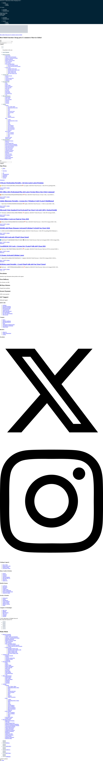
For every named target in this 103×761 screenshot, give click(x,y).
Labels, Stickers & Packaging (10, 56)
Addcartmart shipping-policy (9, 324)
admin (8, 187)
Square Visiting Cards (12, 71)
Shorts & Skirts (11, 112)
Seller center (2, 14)
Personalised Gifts (6, 308)
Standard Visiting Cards (12, 68)
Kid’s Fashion (8, 711)
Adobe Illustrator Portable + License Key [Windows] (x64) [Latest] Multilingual (27, 201)
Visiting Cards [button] (8, 67)
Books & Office (8, 158)
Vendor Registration (7, 333)
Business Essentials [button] (6, 54)
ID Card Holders (6, 312)
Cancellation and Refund (8, 325)
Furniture (5, 588)
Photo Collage (8, 85)
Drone (4, 605)
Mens (6, 698)
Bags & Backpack (11, 129)
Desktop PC (5, 598)
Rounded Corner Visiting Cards (14, 69)
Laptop (4, 599)
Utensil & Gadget (6, 592)
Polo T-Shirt (5, 564)
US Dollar (5, 9)
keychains (7, 90)
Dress (9, 108)
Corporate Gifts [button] (5, 74)
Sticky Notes (7, 98)
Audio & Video (6, 602)
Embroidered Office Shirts (13, 107)
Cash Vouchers (8, 62)
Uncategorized (6, 174)
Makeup (4, 611)
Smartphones (5, 600)
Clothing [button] (4, 104)
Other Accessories (11, 117)
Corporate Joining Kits (9, 78)
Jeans (9, 110)
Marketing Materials (9, 59)
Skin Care (5, 613)
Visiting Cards (8, 647)
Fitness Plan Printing (9, 147)
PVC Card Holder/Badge (10, 643)
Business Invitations (9, 151)
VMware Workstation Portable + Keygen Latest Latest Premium (21, 183)
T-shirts (9, 119)
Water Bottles (7, 92)
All (3, 173)
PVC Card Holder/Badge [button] (9, 64)
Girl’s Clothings (11, 133)
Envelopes (7, 101)
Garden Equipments (7, 590)
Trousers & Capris (11, 111)
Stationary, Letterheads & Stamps (11, 58)
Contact (4, 334)
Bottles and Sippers (8, 86)
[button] (2, 760)
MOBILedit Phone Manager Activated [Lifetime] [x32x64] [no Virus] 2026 (25, 228)
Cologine (5, 615)
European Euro (6, 10)
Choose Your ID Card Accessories (14, 66)
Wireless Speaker (6, 604)
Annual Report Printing (9, 146)
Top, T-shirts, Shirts (11, 106)
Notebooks (7, 100)
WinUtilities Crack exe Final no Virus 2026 (14, 219)
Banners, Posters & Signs (10, 60)
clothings (5, 305)
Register (7, 52)
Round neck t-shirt (6, 566)
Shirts (9, 121)
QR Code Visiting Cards (12, 73)
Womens (7, 685)
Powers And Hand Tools (8, 591)
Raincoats (9, 130)
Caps (6, 94)
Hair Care (5, 610)
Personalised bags (8, 93)
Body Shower (5, 612)
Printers (4, 573)
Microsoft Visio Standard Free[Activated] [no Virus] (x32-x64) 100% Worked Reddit (28, 210)
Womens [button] (6, 105)
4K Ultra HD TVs (6, 578)
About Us (5, 332)
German (7, 5)
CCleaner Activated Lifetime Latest (12, 255)
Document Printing (7, 306)
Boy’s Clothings (11, 132)
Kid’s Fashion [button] (7, 131)
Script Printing (8, 156)
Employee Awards (8, 75)
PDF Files (7, 142)
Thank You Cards (8, 153)
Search (2, 44)
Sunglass (9, 116)
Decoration (5, 587)
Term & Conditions (7, 321)
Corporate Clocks (8, 79)
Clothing (4, 684)
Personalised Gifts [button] (6, 81)
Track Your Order (3, 13)
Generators (5, 175)
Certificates (7, 80)
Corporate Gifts (6, 310)
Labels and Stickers (8, 149)
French (6, 4)
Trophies (6, 77)
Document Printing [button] (6, 139)
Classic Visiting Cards (12, 72)
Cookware (5, 585)
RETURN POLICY (7, 322)
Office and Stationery (7, 311)
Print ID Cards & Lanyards (13, 65)
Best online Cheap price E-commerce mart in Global (11, 34)
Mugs (6, 82)
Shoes (9, 113)
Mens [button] (6, 118)
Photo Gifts (7, 88)
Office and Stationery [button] (7, 95)
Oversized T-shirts (8, 137)
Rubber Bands (8, 97)
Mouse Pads (7, 91)
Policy (4, 319)
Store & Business (6, 577)
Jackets (9, 124)
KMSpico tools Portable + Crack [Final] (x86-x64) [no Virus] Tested (23, 264)
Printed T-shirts (8, 138)
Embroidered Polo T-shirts (13, 120)
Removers (5, 176)
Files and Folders (8, 99)
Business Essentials (7, 307)
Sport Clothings (11, 126)
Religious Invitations (9, 157)
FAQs (4, 323)
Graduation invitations (9, 150)
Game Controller (6, 601)
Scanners (4, 575)
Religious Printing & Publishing (11, 144)
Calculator (7, 103)
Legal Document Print (9, 143)
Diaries (6, 84)
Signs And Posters (8, 61)
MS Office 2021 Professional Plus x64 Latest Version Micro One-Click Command (27, 192)
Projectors (5, 574)
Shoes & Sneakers (11, 127)
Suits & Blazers (11, 125)
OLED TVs (5, 580)
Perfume (4, 616)
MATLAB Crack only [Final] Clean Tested (14, 237)
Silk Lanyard (5, 314)
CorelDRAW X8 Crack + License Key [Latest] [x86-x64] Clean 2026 (23, 246)
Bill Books (7, 152)
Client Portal (5, 326)
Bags (9, 114)
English (4, 2)
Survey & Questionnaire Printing (11, 145)
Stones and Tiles (8, 87)
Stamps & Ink (7, 55)
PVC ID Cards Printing (7, 313)
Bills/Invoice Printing (9, 140)
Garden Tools (5, 589)
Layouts (4, 177)
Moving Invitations (8, 155)
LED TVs (5, 579)
